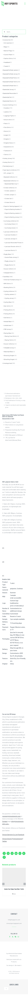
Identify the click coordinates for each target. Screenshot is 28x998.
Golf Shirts (7, 317)
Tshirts (6, 154)
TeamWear (6, 276)
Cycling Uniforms (9, 291)
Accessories (6, 40)
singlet (6, 135)
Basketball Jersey (8, 89)
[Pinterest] (4, 857)
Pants (5, 123)
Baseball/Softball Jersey (10, 74)
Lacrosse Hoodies (10, 235)
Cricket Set (8, 198)
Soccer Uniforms (9, 344)
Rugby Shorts (9, 265)
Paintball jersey (7, 166)
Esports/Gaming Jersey (12, 217)
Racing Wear (7, 333)
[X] (8, 853)
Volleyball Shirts (8, 272)
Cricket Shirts (9, 202)
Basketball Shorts (8, 101)
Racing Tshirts (9, 340)
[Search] (4, 32)
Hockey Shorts (7, 162)
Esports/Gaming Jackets (12, 213)
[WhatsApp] (20, 853)
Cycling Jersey (9, 298)
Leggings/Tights (9, 115)
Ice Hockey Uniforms (10, 221)
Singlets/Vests (8, 143)
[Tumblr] (24, 853)
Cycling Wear (8, 302)
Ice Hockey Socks (10, 228)
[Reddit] (12, 853)
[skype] (15, 936)
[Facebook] (4, 853)
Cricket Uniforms (9, 187)
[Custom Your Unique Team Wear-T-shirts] (14, 877)
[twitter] (12, 936)
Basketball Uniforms (10, 181)
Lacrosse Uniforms (9, 232)
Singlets (6, 139)
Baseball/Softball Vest (9, 85)
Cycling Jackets (9, 294)
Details (14, 893)
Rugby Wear (7, 254)
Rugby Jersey (9, 261)
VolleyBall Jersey (9, 348)
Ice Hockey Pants (10, 224)
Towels (6, 66)
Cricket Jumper (9, 194)
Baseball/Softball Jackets (10, 70)
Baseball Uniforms (9, 177)
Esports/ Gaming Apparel (11, 206)
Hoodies (6, 108)
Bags (5, 47)
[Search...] (14, 32)
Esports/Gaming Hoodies (12, 209)
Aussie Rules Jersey (11, 257)
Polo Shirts (7, 127)
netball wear (7, 325)
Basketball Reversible (9, 93)
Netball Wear (8, 321)
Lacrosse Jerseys (10, 238)
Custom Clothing (8, 105)
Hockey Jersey (7, 158)
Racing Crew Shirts (10, 336)
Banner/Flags (8, 50)
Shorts (6, 131)
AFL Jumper (7, 173)
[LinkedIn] (16, 853)
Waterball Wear (8, 351)
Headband (7, 62)
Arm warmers (8, 43)
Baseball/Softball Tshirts (10, 81)
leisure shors (8, 119)
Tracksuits (7, 150)
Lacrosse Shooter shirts (12, 246)
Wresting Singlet (9, 355)
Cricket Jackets (9, 191)
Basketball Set (7, 97)
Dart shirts (7, 306)
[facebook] (9, 936)
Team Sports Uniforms (9, 170)
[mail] (18, 936)
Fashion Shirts (8, 58)
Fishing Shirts (8, 310)
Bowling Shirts (8, 287)
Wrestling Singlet (9, 359)
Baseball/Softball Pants (10, 78)
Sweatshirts (7, 147)
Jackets (6, 112)
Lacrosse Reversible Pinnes (13, 242)
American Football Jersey (11, 279)
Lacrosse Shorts (10, 250)
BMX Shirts (7, 283)
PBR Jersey (7, 329)
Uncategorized (7, 363)
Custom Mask (8, 54)
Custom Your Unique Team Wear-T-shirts (14, 889)
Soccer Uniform (8, 269)
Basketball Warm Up (11, 184)
